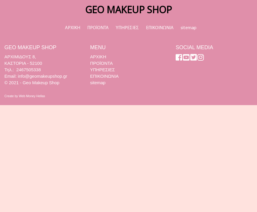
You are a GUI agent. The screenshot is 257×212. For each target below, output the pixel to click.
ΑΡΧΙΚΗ (72, 28)
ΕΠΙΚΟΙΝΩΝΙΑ (160, 28)
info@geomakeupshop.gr (42, 76)
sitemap (188, 28)
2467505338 (28, 69)
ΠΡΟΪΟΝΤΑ (98, 28)
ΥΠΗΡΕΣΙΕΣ (127, 28)
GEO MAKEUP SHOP (128, 9)
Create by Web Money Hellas (24, 96)
